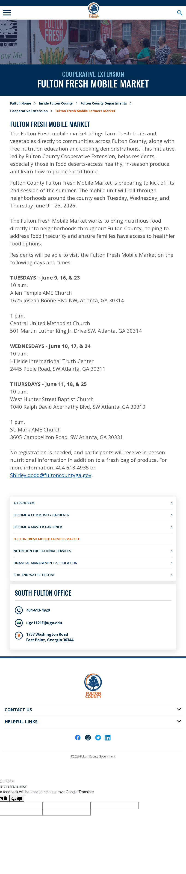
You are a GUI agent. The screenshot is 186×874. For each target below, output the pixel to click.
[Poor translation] (16, 798)
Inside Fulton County (56, 103)
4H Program (24, 503)
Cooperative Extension (29, 111)
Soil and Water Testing (35, 575)
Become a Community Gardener (41, 515)
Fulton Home (20, 103)
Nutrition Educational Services (42, 551)
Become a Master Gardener (38, 527)
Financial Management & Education (45, 563)
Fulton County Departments (104, 103)
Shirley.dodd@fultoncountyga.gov (50, 475)
